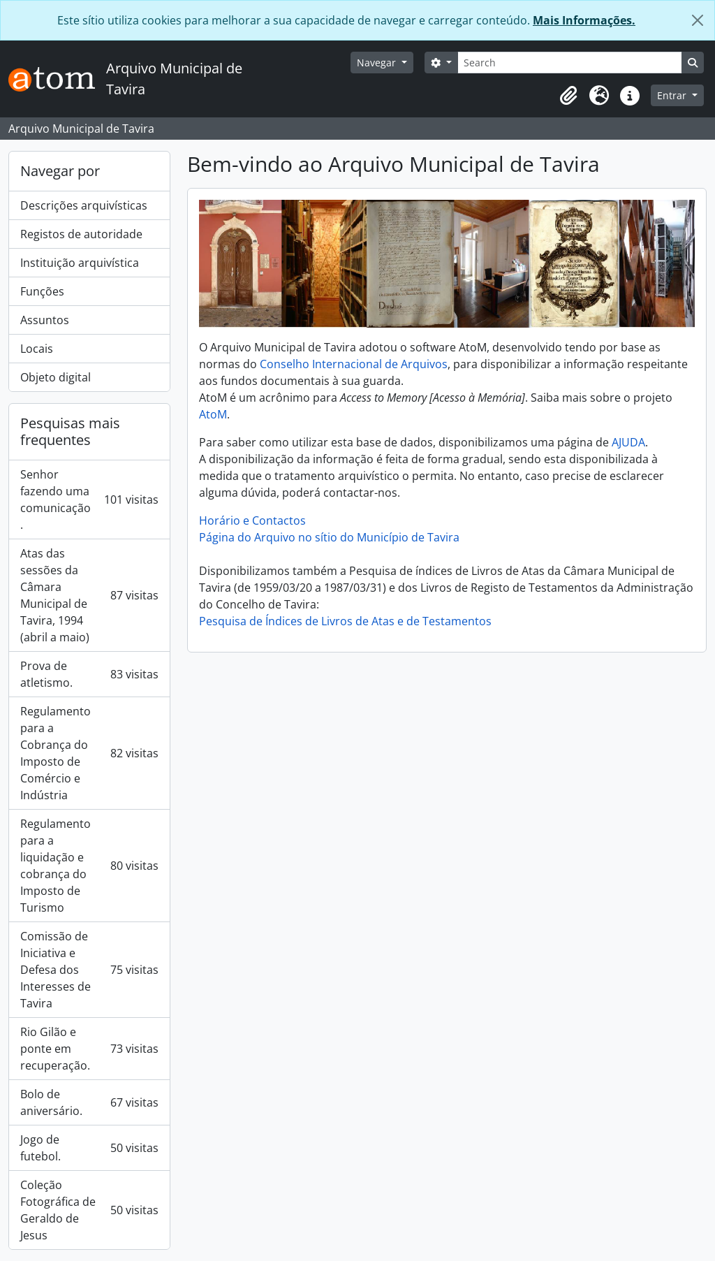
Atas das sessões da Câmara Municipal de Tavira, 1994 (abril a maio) (89, 595)
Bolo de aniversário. (89, 1102)
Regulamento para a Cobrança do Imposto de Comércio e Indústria (89, 753)
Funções (42, 291)
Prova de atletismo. (89, 674)
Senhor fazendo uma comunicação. (89, 499)
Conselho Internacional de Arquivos (354, 364)
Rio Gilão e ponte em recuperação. (89, 1048)
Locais (36, 348)
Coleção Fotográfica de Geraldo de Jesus (89, 1210)
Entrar (673, 95)
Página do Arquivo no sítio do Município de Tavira (329, 537)
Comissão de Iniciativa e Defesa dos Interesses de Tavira (89, 969)
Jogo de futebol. (89, 1148)
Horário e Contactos (252, 520)
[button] (568, 95)
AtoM (213, 414)
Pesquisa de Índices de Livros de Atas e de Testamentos (345, 621)
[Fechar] (697, 20)
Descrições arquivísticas (83, 205)
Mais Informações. (584, 20)
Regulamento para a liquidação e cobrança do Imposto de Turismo (89, 865)
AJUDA (628, 442)
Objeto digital (55, 377)
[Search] (569, 62)
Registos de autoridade (81, 234)
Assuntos (44, 320)
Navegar (378, 62)
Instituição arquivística (79, 262)
